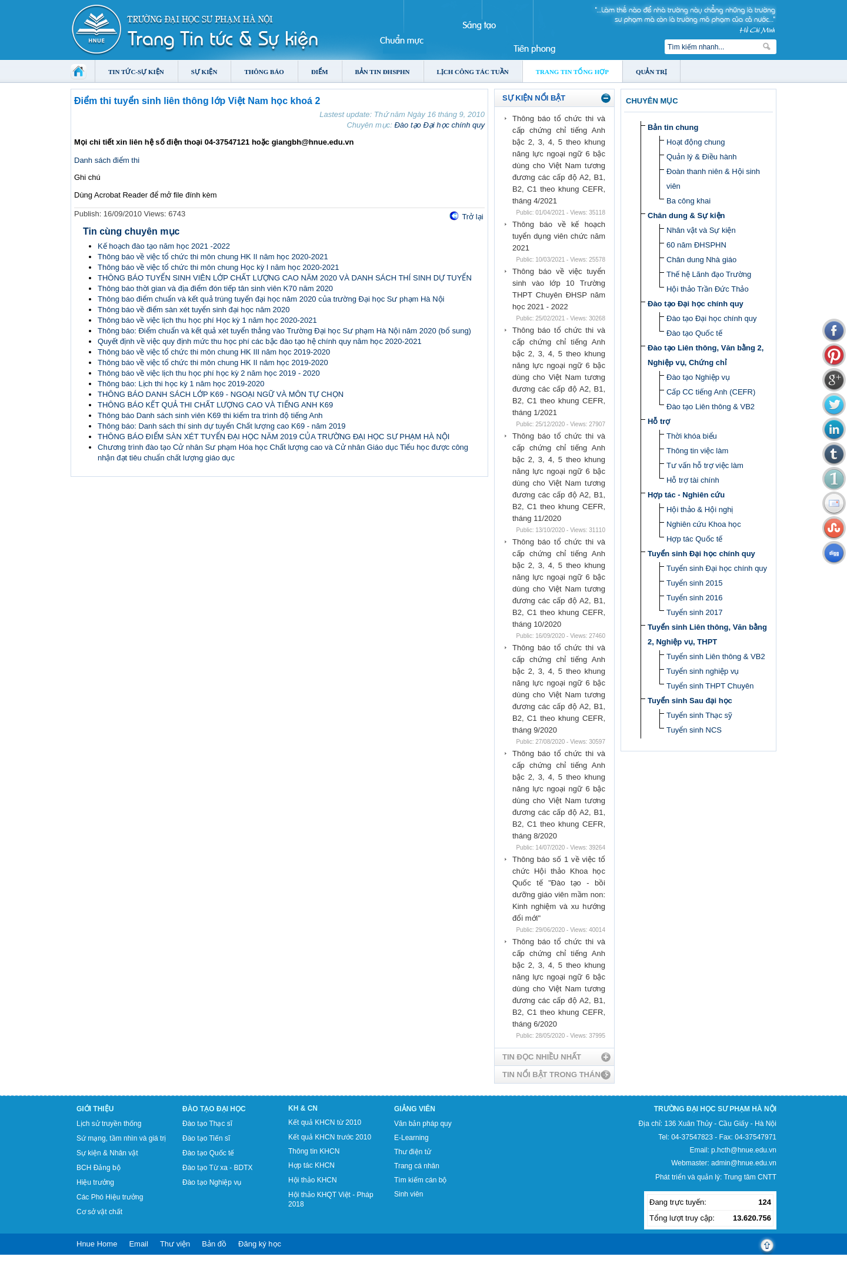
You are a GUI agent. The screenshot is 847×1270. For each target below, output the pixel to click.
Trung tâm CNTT (749, 1177)
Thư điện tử (412, 1152)
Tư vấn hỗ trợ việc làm (704, 465)
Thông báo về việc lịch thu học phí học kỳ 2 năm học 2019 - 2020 (209, 373)
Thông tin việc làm (697, 450)
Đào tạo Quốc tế (694, 333)
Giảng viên (414, 1109)
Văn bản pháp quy (423, 1123)
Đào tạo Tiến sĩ (206, 1138)
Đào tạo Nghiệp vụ (698, 377)
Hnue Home (96, 1243)
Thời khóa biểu (691, 436)
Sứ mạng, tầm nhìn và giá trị (121, 1138)
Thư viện (175, 1243)
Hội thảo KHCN (312, 1180)
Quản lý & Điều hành (701, 156)
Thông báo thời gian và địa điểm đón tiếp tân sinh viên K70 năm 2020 (215, 288)
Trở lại (472, 216)
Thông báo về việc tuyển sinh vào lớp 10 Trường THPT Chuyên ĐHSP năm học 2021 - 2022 (558, 289)
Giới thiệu (95, 1109)
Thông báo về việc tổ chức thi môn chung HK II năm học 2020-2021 (213, 256)
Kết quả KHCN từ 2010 (324, 1122)
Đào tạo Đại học (214, 1109)
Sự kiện (204, 71)
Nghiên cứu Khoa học (703, 524)
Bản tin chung (673, 127)
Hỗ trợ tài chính (692, 480)
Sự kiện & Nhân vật (107, 1153)
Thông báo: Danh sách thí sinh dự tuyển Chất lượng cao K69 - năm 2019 (222, 426)
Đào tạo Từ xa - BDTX (217, 1168)
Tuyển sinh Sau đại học (690, 700)
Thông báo (264, 71)
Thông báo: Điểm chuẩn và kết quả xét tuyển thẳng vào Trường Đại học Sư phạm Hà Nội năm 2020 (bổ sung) (284, 330)
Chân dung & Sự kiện (686, 215)
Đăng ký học (259, 1243)
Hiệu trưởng (95, 1182)
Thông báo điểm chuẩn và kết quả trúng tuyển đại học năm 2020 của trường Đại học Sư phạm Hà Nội (271, 299)
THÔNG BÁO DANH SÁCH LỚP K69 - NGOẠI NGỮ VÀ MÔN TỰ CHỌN (221, 394)
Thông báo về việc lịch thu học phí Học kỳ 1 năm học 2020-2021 (207, 320)
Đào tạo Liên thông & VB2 (710, 406)
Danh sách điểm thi (106, 160)
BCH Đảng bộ (98, 1168)
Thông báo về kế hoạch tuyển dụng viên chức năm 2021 (558, 236)
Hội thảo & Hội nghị (699, 509)
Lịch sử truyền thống (108, 1123)
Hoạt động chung (695, 142)
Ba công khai (688, 200)
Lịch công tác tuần (473, 71)
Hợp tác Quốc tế (694, 538)
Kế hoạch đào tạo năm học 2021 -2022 (164, 246)
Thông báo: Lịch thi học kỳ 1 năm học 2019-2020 (181, 383)
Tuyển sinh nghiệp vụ (702, 671)
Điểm (319, 71)
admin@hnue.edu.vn (743, 1163)
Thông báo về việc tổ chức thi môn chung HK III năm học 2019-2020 (214, 351)
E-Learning (411, 1138)
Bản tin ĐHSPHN (382, 71)
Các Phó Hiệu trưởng (109, 1197)
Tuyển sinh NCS (694, 730)
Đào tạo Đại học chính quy (439, 125)
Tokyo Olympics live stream (42, 1266)
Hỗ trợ (659, 421)
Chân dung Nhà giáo (701, 259)
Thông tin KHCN (313, 1151)
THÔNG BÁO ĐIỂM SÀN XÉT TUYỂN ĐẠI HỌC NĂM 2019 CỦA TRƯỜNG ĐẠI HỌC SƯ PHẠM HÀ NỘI (273, 436)
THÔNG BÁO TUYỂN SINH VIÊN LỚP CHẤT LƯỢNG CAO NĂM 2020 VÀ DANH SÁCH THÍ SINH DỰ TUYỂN (285, 277)
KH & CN (303, 1108)
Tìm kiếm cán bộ (420, 1180)
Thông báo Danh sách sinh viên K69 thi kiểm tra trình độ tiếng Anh (210, 415)
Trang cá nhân (416, 1166)
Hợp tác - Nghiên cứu (686, 494)
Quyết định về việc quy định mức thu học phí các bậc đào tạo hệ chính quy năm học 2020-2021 (260, 341)
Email (138, 1243)
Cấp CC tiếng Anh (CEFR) (710, 391)
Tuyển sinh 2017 (694, 612)
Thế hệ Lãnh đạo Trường (708, 274)
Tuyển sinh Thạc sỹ (699, 715)
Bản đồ (214, 1243)
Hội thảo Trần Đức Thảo (707, 289)
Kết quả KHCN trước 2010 (329, 1137)
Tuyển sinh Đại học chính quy (701, 553)
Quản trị (651, 71)
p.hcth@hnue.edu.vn (743, 1150)
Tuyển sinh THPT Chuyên (709, 685)
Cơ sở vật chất (99, 1212)
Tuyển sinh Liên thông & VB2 (715, 656)
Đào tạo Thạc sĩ (207, 1123)
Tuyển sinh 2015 (694, 583)
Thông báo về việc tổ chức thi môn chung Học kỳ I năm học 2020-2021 (218, 267)
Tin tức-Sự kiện (136, 71)
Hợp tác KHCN (311, 1165)
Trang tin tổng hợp (572, 71)
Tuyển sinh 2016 (694, 597)
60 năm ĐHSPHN (696, 244)
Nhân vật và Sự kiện (701, 230)
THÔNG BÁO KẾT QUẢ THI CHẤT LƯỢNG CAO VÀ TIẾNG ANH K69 (215, 404)
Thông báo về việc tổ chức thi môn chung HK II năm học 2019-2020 (213, 362)
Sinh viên (408, 1194)
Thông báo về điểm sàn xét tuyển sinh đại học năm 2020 (194, 309)
